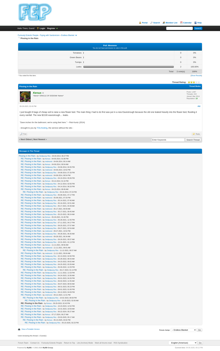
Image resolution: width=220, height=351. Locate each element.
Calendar (187, 23)
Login (42, 28)
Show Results (196, 75)
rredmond (48, 161)
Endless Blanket (67, 35)
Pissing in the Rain (27, 156)
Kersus (47, 159)
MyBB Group (48, 348)
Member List (171, 23)
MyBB (29, 348)
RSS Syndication (120, 343)
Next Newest (39, 139)
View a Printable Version (31, 329)
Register (51, 28)
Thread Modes (195, 86)
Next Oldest (26, 139)
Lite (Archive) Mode (85, 343)
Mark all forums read (103, 343)
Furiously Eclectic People (28, 35)
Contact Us (34, 343)
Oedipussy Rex (45, 156)
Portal (145, 23)
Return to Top (69, 343)
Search (156, 23)
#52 (199, 106)
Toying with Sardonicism (50, 35)
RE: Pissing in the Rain (31, 158)
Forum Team (23, 343)
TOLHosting (42, 128)
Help (199, 23)
